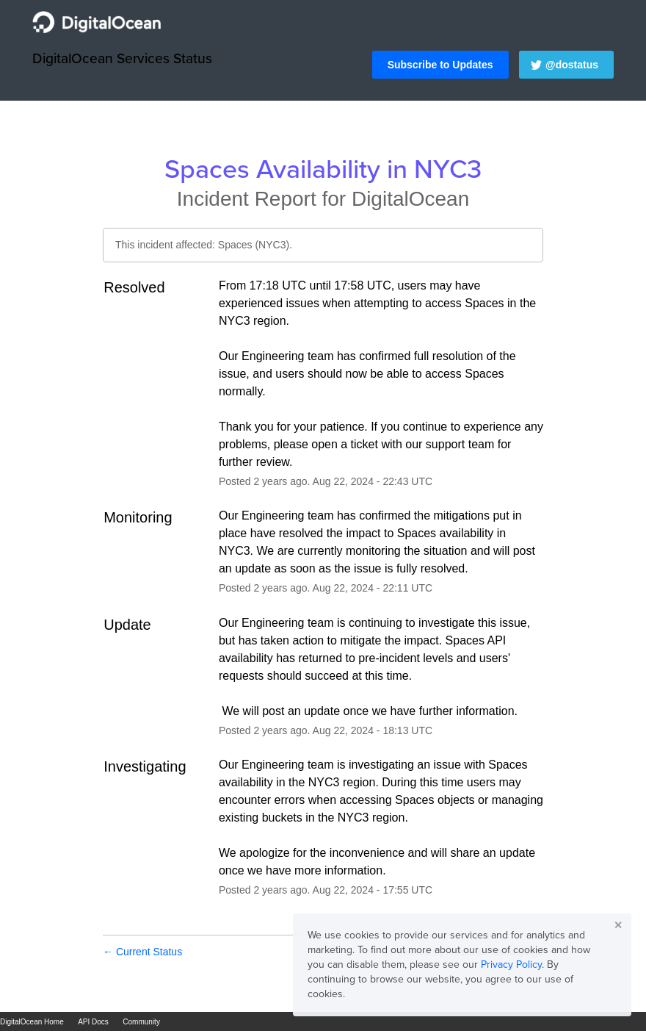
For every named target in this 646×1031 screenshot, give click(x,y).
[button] (440, 65)
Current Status (142, 952)
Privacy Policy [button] (511, 964)
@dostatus (571, 65)
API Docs (93, 1022)
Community (141, 1022)
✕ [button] (618, 925)
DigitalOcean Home (32, 1022)
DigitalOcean (410, 198)
